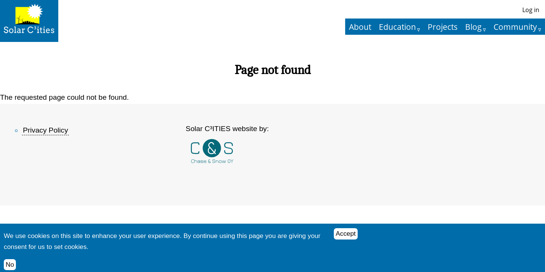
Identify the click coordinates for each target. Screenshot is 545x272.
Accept (346, 237)
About (360, 26)
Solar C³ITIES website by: (227, 129)
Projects (443, 26)
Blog (473, 26)
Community (515, 26)
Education (397, 26)
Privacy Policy (45, 130)
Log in (530, 10)
